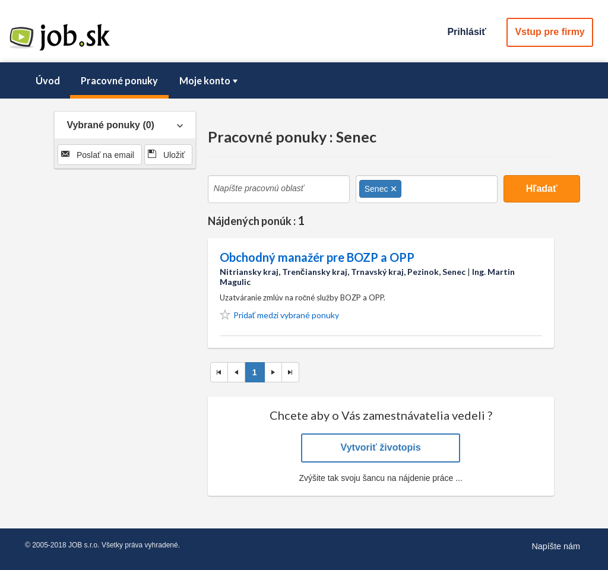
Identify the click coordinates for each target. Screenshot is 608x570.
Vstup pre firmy (549, 32)
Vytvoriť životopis (381, 447)
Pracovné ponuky (119, 80)
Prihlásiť (466, 32)
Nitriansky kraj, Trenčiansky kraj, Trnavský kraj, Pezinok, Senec (343, 272)
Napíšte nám (555, 546)
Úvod (48, 80)
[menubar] (304, 80)
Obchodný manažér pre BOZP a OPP (317, 257)
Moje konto (209, 80)
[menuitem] (47, 80)
